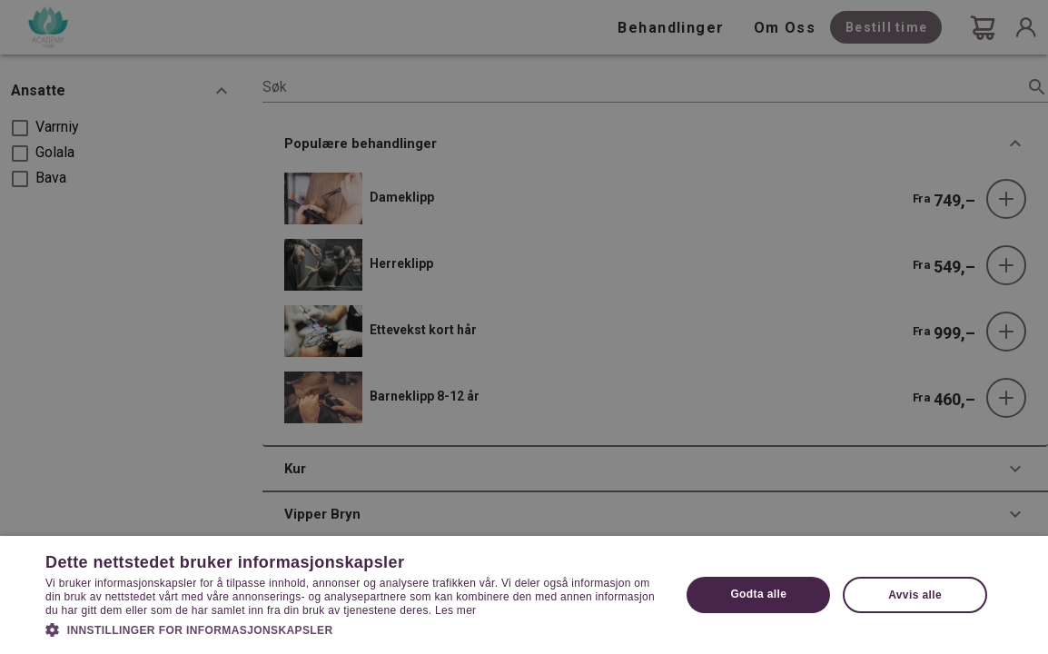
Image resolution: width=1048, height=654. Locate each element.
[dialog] (524, 327)
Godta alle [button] (758, 594)
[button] (353, 628)
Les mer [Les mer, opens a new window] (455, 610)
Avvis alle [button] (915, 595)
